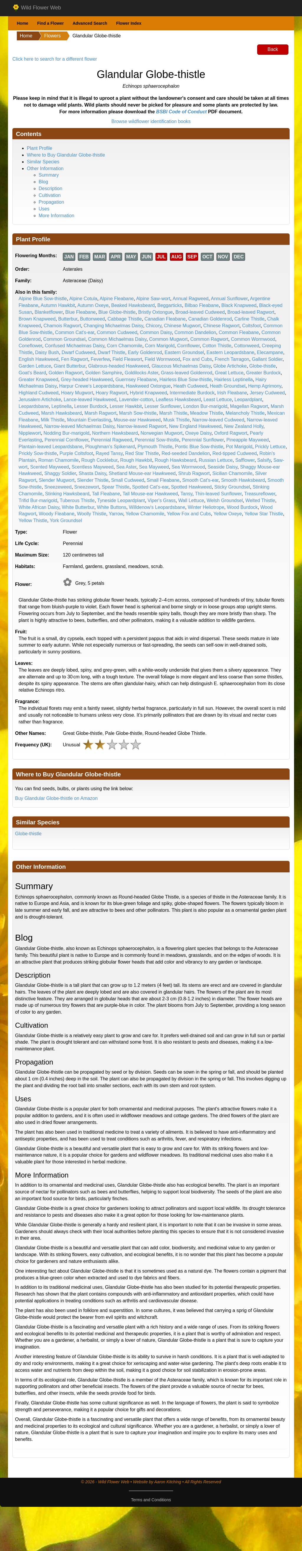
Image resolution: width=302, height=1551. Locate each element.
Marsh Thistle (173, 413)
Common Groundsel (64, 339)
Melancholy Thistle (245, 413)
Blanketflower (49, 312)
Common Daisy (156, 332)
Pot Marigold (239, 446)
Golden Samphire (103, 372)
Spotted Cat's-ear (150, 486)
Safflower (245, 460)
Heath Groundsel (227, 385)
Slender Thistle (92, 480)
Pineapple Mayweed (247, 439)
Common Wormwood (253, 339)
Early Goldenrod (145, 352)
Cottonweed (246, 345)
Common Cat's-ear (74, 332)
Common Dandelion (195, 332)
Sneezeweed (58, 486)
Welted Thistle (260, 500)
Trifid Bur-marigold (38, 500)
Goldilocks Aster (141, 372)
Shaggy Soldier (60, 473)
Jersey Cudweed (267, 392)
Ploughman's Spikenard (110, 446)
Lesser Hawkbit (126, 406)
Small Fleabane (163, 480)
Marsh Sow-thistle (138, 413)
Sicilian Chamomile (232, 473)
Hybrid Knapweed (148, 392)
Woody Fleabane (56, 513)
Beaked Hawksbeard (133, 305)
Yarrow (116, 513)
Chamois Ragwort (62, 325)
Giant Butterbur (70, 365)
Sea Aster (126, 466)
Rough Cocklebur (99, 460)
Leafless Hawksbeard (178, 399)
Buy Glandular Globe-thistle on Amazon (56, 798)
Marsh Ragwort (100, 413)
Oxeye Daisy (198, 433)
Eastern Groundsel (184, 352)
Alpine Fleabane (117, 298)
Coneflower (30, 345)
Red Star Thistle (142, 453)
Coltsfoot (251, 325)
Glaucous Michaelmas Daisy (181, 365)
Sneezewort (86, 486)
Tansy (186, 493)
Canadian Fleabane (165, 318)
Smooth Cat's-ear (200, 480)
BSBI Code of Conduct (181, 111)
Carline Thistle (249, 318)
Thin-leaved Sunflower (218, 493)
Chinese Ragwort (221, 325)
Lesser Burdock (90, 406)
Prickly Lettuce (270, 446)
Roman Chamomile (58, 460)
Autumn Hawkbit (58, 305)
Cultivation (50, 195)
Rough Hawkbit (136, 460)
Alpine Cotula (83, 298)
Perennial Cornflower (66, 439)
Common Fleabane (239, 332)
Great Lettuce (229, 372)
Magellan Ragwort (249, 406)
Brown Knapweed (37, 318)
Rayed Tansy (109, 453)
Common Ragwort (209, 339)
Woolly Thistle (91, 513)
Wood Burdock (242, 507)
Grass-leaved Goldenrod (186, 372)
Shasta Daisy (92, 473)
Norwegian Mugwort (162, 433)
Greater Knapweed (38, 379)
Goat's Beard (32, 372)
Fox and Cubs (197, 359)
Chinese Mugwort (182, 325)
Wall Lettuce (191, 500)
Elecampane (270, 352)
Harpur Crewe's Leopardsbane (91, 385)
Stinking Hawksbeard (67, 493)
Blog (43, 181)
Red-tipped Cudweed (234, 453)
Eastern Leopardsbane (230, 352)
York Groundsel (66, 520)
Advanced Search (90, 23)
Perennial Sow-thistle (157, 439)
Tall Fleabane (106, 493)
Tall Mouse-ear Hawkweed (150, 493)
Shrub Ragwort (194, 473)
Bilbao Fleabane (202, 305)
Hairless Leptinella (233, 379)
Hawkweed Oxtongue (148, 385)
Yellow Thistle (33, 520)
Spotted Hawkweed (191, 486)
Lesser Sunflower (163, 406)
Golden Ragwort (66, 372)
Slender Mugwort (56, 480)
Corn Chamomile (124, 345)
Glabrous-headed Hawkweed (118, 365)
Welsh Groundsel (225, 500)
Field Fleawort (127, 359)
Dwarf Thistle (111, 352)
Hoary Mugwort (77, 392)
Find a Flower (50, 23)
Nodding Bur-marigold (66, 433)
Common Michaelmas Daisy (117, 339)
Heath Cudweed (190, 385)
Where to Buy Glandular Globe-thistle (66, 154)
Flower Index (129, 23)
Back (272, 49)
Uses (44, 208)
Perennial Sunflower (203, 439)
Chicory (153, 325)
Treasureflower (259, 493)
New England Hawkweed (195, 426)
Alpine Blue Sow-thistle (43, 298)
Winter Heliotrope (206, 507)
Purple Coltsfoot (76, 453)
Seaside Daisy (222, 466)
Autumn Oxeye (93, 305)
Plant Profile (39, 148)
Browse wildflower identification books (151, 121)
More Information (56, 215)
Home (22, 23)
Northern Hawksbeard (115, 433)
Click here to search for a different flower (54, 59)
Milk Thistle (53, 419)
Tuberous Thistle (77, 500)
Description (50, 188)
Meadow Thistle (206, 413)
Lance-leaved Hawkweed (90, 399)
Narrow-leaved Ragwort (141, 426)
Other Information (45, 168)
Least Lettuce (217, 399)
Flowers (52, 35)
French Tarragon (232, 359)
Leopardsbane (34, 406)
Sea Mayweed (154, 466)
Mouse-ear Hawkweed (137, 419)
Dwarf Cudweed (78, 352)
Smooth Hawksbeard (243, 480)
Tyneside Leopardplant (121, 500)
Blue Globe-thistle (116, 312)
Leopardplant (248, 399)
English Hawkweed (38, 359)
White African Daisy (39, 507)
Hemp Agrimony (264, 385)
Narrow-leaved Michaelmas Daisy (79, 426)
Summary (49, 174)
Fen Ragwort (74, 359)
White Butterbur (78, 507)
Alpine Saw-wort (153, 298)
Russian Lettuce (216, 460)
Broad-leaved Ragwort (250, 312)
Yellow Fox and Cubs (189, 513)
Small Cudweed (127, 480)
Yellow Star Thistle (263, 513)
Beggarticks (169, 305)
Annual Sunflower (229, 298)
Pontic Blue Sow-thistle (199, 446)
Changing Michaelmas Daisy (113, 325)
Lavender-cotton (136, 399)
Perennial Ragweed (111, 439)
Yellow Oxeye (228, 513)
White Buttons (112, 507)
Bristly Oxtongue (155, 312)
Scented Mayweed (49, 466)
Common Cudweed (117, 332)
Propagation (51, 202)
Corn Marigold (159, 345)
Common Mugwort (168, 339)
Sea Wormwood (188, 466)
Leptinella (61, 406)
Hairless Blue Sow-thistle (186, 379)
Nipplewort (30, 433)
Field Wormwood (162, 359)
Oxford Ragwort (230, 433)
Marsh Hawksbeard (61, 413)
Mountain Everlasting (89, 419)
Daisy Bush (47, 352)
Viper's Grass (161, 500)
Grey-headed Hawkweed (87, 379)
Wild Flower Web (36, 7)
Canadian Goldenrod (210, 318)
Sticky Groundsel (232, 486)
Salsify (264, 460)
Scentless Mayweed (93, 466)
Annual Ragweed (191, 298)
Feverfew (100, 359)
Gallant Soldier (267, 359)
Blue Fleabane (80, 312)
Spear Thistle (115, 486)
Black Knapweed (239, 305)
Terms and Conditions (151, 1499)
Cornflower (188, 345)
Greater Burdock (263, 372)
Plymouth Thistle (154, 446)
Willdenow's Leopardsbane (157, 507)
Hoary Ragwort (111, 392)
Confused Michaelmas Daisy (74, 345)
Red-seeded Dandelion (186, 453)
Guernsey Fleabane (136, 379)
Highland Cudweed (38, 392)
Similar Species (43, 161)
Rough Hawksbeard (175, 460)
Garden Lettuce (35, 365)
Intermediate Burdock (192, 392)
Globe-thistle (262, 365)
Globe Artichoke (230, 365)
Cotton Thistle (216, 345)
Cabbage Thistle (125, 318)
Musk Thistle (176, 419)
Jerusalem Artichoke (40, 399)
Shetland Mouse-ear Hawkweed (142, 473)
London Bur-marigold (205, 406)
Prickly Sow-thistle (38, 453)
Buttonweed (92, 318)
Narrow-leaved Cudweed (218, 419)
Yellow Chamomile (145, 513)
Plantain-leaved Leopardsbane (51, 446)
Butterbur (67, 318)
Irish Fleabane (232, 392)
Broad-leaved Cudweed (200, 312)
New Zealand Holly (243, 426)
